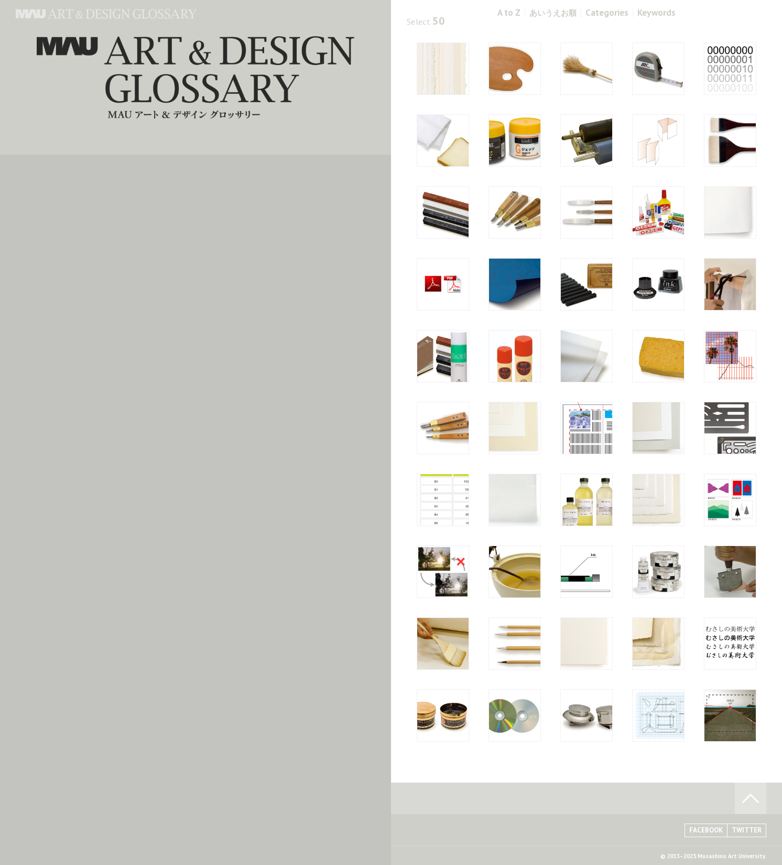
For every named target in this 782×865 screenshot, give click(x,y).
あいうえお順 (553, 13)
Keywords (656, 12)
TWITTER (747, 830)
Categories (606, 12)
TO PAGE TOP (750, 798)
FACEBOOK (706, 830)
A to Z (508, 12)
